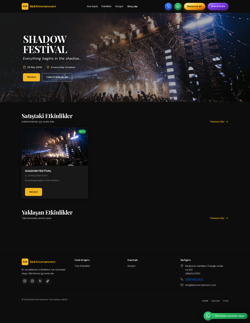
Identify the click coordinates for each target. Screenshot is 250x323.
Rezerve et (194, 6)
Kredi (225, 300)
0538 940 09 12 (194, 279)
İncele (31, 77)
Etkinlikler (107, 6)
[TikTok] (48, 281)
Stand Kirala (218, 6)
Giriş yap (132, 6)
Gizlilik (205, 300)
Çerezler (216, 300)
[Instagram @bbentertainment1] (25, 281)
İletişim (119, 6)
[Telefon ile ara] (168, 6)
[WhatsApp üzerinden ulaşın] (225, 316)
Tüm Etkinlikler (57, 77)
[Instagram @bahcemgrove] (32, 281)
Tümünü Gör (219, 121)
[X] (40, 281)
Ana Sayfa (92, 6)
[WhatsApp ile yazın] (177, 6)
